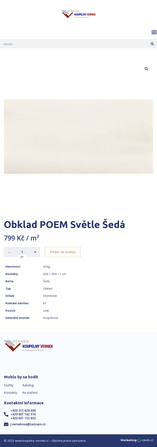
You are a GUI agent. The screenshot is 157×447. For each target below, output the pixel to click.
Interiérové (50, 296)
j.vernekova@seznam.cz (28, 424)
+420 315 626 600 (23, 410)
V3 (44, 303)
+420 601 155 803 (23, 418)
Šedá (46, 281)
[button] (154, 32)
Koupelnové (50, 318)
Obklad (47, 288)
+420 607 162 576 (23, 414)
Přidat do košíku (63, 252)
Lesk (46, 310)
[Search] (152, 44)
